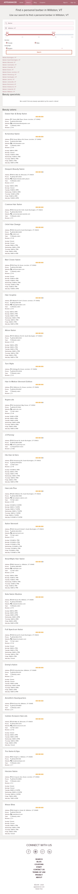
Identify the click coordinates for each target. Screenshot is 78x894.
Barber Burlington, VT (9, 57)
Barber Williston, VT (9, 92)
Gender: (7, 40)
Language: (7, 46)
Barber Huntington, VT (10, 77)
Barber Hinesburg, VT (9, 75)
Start (39, 867)
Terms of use (39, 872)
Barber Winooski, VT (9, 62)
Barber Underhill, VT (9, 89)
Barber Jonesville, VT (9, 82)
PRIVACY (39, 875)
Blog (35, 2)
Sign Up (73, 2)
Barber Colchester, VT (9, 65)
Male (38, 43)
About (39, 877)
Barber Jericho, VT (8, 79)
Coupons (42, 2)
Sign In (65, 2)
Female (10, 43)
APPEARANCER (10, 2)
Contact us (39, 869)
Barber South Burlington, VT (11, 60)
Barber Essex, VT (8, 70)
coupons (39, 864)
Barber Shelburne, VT (9, 87)
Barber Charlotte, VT (9, 67)
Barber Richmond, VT (9, 84)
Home (21, 2)
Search (28, 2)
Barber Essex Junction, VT (11, 72)
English (10, 48)
